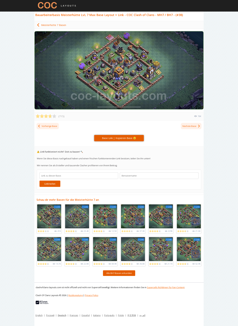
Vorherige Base (47, 126)
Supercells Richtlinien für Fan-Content (165, 287)
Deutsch (62, 315)
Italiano (97, 315)
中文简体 (131, 315)
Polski (121, 315)
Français (74, 315)
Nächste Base (191, 126)
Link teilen (49, 183)
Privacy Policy (91, 295)
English (39, 315)
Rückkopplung (75, 295)
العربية (142, 315)
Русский (50, 315)
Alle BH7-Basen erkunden (119, 273)
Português (109, 315)
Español (86, 315)
